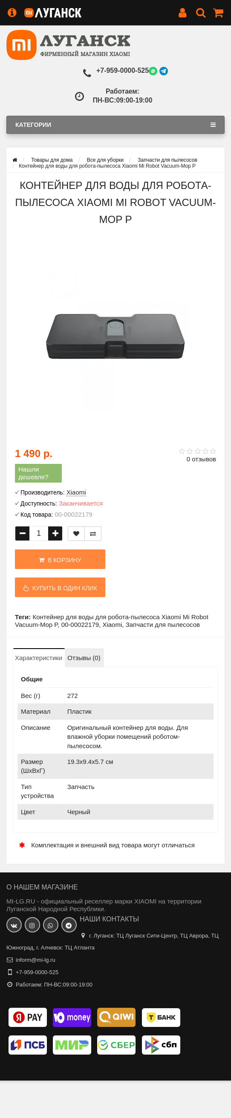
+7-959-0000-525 (122, 70)
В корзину (57, 560)
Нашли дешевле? (33, 473)
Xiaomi (112, 624)
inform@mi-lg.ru (35, 960)
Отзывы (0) (83, 657)
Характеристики (38, 657)
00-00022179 (80, 624)
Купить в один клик (57, 588)
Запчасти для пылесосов (163, 624)
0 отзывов (201, 459)
